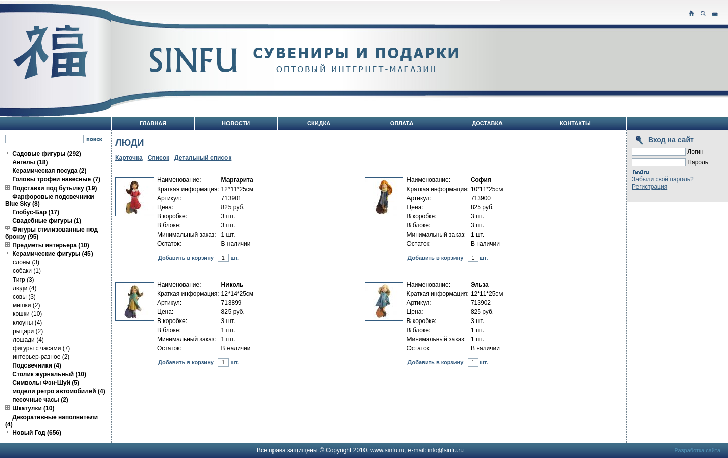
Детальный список (202, 157)
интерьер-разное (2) (41, 356)
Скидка (318, 123)
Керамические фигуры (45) (52, 253)
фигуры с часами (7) (41, 348)
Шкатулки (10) (33, 408)
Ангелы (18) (30, 162)
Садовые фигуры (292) (46, 153)
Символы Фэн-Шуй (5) (45, 382)
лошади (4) (28, 339)
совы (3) (24, 296)
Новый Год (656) (36, 432)
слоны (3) (26, 262)
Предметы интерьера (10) (50, 245)
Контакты (575, 123)
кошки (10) (27, 313)
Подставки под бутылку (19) (54, 188)
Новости (236, 123)
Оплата (402, 123)
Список (158, 157)
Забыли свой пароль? (663, 179)
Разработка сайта (697, 450)
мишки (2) (26, 305)
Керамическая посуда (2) (49, 170)
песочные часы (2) (40, 399)
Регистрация (649, 186)
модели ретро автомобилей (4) (58, 391)
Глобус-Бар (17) (35, 212)
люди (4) (24, 288)
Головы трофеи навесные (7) (56, 179)
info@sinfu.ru (446, 450)
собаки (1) (27, 270)
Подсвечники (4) (36, 365)
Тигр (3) (23, 279)
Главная (153, 123)
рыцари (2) (28, 331)
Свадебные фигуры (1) (46, 220)
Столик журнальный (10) (49, 374)
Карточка (129, 157)
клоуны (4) (27, 322)
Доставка (487, 123)
